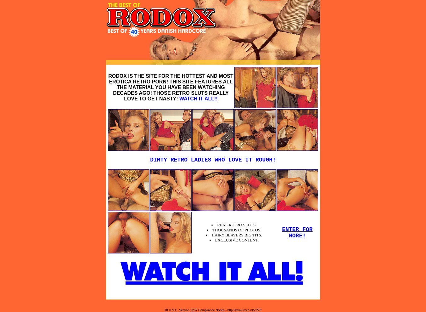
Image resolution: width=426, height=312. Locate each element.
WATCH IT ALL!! (198, 98)
